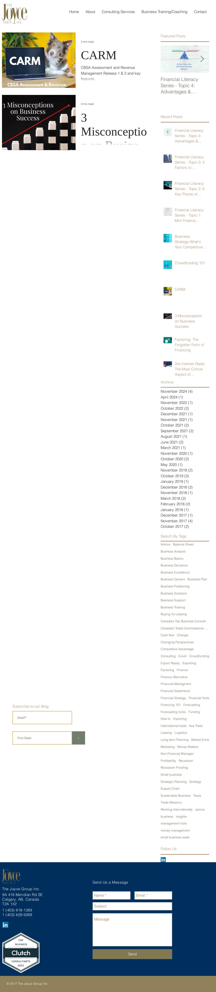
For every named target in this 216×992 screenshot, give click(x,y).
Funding (194, 712)
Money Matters (187, 747)
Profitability (168, 761)
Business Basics (172, 558)
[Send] (132, 954)
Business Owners (173, 579)
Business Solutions (174, 593)
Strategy (195, 782)
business (167, 816)
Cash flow (167, 635)
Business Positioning (175, 586)
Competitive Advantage (177, 649)
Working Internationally (177, 809)
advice (200, 809)
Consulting (168, 656)
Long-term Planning (175, 740)
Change (182, 635)
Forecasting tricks (173, 712)
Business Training (173, 607)
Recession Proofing (174, 767)
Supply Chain (170, 788)
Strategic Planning (174, 782)
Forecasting (191, 705)
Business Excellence (175, 572)
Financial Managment (176, 684)
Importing (180, 719)
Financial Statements (175, 691)
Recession (186, 761)
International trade (173, 726)
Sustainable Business (176, 796)
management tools (174, 823)
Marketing (168, 747)
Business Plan (197, 579)
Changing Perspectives (177, 642)
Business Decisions (174, 565)
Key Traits (196, 726)
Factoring (167, 670)
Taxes (197, 796)
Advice (165, 544)
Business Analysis (173, 551)
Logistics (181, 733)
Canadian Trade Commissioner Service (185, 628)
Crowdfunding (199, 656)
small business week (175, 837)
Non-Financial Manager (177, 754)
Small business (171, 775)
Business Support (173, 600)
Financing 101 (171, 705)
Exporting (189, 663)
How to (165, 719)
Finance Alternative (174, 677)
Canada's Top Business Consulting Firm (185, 621)
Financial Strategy (173, 698)
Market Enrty (200, 740)
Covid (182, 656)
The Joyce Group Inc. (21, 888)
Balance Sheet (183, 544)
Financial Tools (199, 698)
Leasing (166, 733)
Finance (182, 670)
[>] (78, 738)
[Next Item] (202, 59)
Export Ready (170, 663)
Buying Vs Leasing (174, 614)
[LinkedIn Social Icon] (163, 859)
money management (175, 830)
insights (181, 816)
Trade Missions (171, 802)
